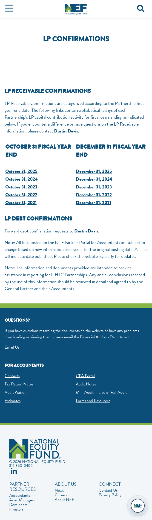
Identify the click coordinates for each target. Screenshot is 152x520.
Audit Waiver (15, 392)
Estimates (12, 400)
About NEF (64, 499)
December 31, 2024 (94, 179)
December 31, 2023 (94, 187)
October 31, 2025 (21, 171)
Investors (16, 509)
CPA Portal (85, 376)
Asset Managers (22, 500)
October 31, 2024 (21, 179)
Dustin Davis (66, 131)
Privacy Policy (110, 495)
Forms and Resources (93, 400)
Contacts (12, 376)
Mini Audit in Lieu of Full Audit (101, 392)
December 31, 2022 (94, 194)
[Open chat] (138, 506)
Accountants (19, 495)
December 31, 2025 (94, 171)
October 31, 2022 (21, 194)
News (59, 490)
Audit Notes (86, 384)
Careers (61, 495)
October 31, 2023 (21, 187)
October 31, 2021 (21, 202)
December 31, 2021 (93, 202)
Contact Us (108, 490)
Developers (18, 504)
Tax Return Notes (19, 384)
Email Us (12, 347)
